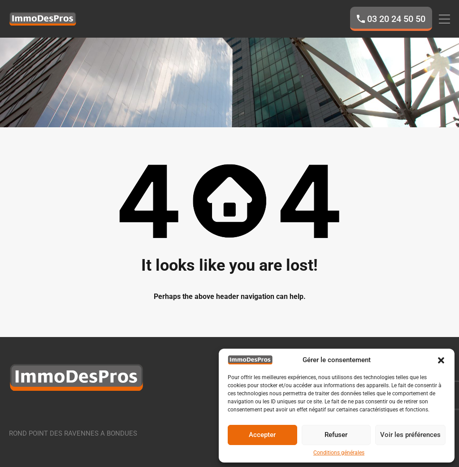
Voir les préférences (410, 435)
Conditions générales (338, 453)
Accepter (262, 435)
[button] (441, 359)
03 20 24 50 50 (396, 18)
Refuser (336, 435)
